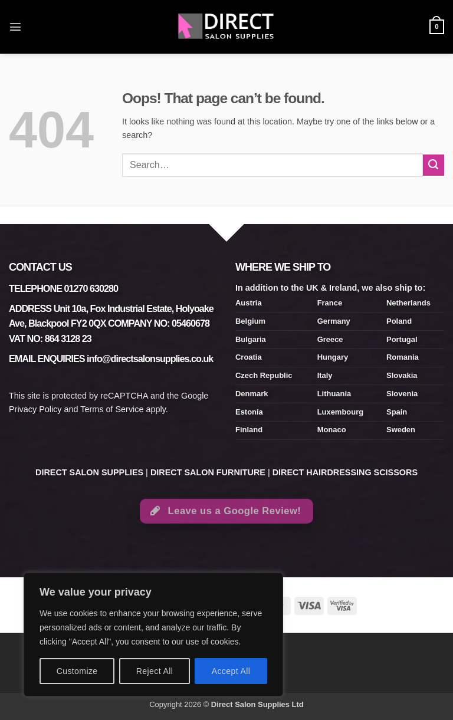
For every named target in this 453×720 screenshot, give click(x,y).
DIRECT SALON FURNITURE (207, 472)
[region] (153, 634)
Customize (77, 671)
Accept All (231, 671)
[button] (15, 26)
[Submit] (433, 165)
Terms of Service (111, 409)
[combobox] (272, 165)
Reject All (154, 671)
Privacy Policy (35, 409)
